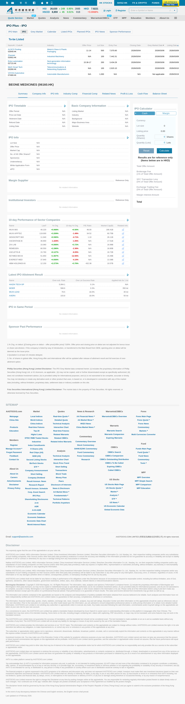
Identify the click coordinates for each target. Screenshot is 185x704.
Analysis (114, 495)
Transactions (61, 470)
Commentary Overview (85, 441)
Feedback (14, 456)
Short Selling (36, 474)
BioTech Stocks (36, 463)
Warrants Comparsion (114, 434)
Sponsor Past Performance (25, 326)
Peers (61, 481)
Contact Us (14, 459)
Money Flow (61, 477)
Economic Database (37, 517)
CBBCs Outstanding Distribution (114, 459)
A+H (36, 503)
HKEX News (85, 424)
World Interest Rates (36, 524)
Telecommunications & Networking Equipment (56, 68)
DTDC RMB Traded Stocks (36, 438)
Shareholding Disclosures (36, 499)
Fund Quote (144, 452)
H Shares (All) (36, 449)
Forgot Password (14, 452)
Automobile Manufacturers (58, 74)
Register (14, 445)
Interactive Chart (61, 427)
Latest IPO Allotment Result (26, 274)
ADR (36, 506)
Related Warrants (61, 434)
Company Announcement (36, 470)
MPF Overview (143, 477)
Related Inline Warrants (61, 442)
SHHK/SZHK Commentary (85, 449)
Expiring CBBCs (114, 466)
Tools (143, 463)
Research (86, 459)
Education (13, 431)
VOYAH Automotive (16, 73)
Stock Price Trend (61, 463)
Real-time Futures (37, 427)
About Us (14, 474)
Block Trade (61, 474)
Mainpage (14, 416)
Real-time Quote (61, 416)
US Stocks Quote (114, 488)
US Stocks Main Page (114, 484)
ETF (36, 467)
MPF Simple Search (143, 481)
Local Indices (36, 416)
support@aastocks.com (22, 537)
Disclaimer (14, 485)
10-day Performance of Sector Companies (34, 219)
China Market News (85, 427)
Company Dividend (36, 478)
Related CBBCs (61, 438)
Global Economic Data (114, 510)
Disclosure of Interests (61, 485)
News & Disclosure (61, 488)
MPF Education (143, 488)
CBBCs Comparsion (114, 456)
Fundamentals (61, 495)
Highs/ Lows (36, 434)
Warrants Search (114, 431)
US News (114, 502)
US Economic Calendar (114, 506)
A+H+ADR (36, 510)
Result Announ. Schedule (36, 488)
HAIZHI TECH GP (16, 284)
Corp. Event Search (36, 492)
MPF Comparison (143, 485)
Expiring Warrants (114, 438)
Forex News (143, 424)
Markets (143, 431)
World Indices (36, 420)
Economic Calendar (36, 514)
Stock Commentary (85, 445)
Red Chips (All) (36, 452)
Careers (14, 477)
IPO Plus (36, 496)
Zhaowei (11, 55)
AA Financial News (86, 416)
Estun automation (15, 61)
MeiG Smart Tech (15, 67)
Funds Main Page (143, 449)
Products (14, 427)
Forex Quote (143, 420)
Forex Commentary (85, 456)
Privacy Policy (14, 488)
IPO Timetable (17, 105)
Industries (36, 442)
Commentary (143, 427)
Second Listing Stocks (36, 460)
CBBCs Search (114, 452)
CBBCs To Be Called (114, 463)
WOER (12, 288)
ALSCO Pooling (14, 49)
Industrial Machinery (55, 56)
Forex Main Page (143, 416)
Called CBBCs (114, 470)
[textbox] (153, 10)
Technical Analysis (61, 424)
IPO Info (14, 137)
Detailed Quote (61, 420)
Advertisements (14, 481)
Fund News (144, 456)
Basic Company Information (89, 105)
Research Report (36, 485)
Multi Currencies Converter (144, 434)
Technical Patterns (61, 499)
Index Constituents (36, 445)
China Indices (36, 424)
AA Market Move (61, 492)
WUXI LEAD (14, 292)
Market (114, 492)
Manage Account (14, 449)
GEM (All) (36, 456)
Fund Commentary (85, 452)
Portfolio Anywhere (61, 503)
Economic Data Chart (36, 521)
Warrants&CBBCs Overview (114, 416)
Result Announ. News (36, 481)
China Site (14, 420)
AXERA (12, 296)
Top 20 (36, 431)
